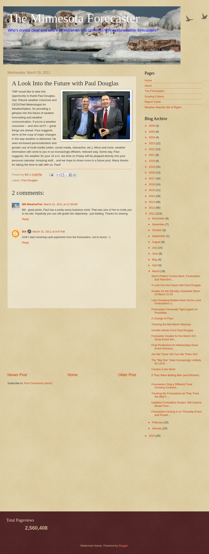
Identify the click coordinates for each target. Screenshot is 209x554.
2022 (152, 149)
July (154, 247)
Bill (24, 231)
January (157, 428)
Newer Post (17, 375)
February (158, 422)
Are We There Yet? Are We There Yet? (174, 354)
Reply (25, 219)
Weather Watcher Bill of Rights (163, 107)
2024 (152, 137)
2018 (152, 172)
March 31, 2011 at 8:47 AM (49, 231)
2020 (152, 160)
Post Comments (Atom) (38, 383)
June (155, 253)
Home (73, 375)
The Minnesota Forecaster (73, 18)
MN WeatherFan (32, 204)
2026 (152, 125)
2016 (152, 184)
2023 (152, 143)
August (156, 242)
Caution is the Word (163, 369)
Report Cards (153, 101)
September (159, 236)
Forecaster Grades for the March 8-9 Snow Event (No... (173, 337)
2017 (152, 178)
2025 (152, 131)
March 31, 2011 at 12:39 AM (60, 204)
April (155, 265)
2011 (152, 213)
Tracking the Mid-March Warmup (171, 324)
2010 (152, 435)
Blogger (123, 545)
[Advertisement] (71, 340)
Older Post (127, 375)
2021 (152, 155)
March (156, 271)
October (157, 230)
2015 (152, 190)
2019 (152, 166)
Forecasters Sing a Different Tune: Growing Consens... (172, 386)
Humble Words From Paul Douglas (172, 330)
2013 (152, 202)
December (158, 218)
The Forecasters (154, 91)
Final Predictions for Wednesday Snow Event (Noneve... (174, 346)
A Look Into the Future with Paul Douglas (176, 285)
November (158, 224)
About (148, 85)
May (155, 259)
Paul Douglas (29, 180)
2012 (152, 207)
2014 (152, 196)
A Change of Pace (162, 318)
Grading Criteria (154, 96)
